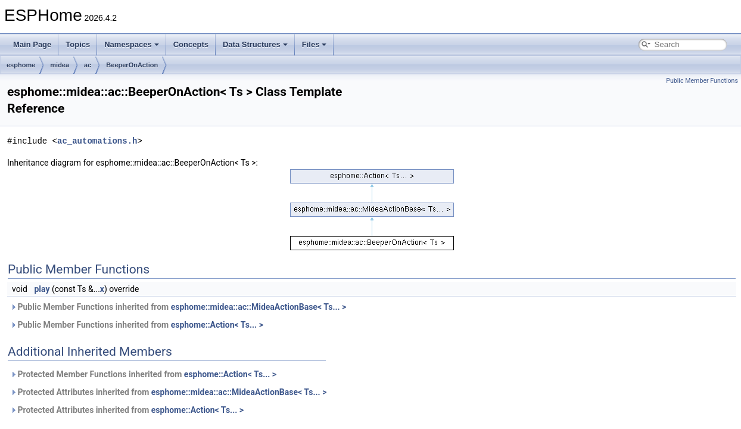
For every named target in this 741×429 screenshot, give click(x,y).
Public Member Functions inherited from (178, 307)
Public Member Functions (702, 81)
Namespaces (131, 44)
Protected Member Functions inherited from (143, 374)
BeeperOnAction (132, 65)
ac (87, 65)
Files (314, 44)
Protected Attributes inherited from (168, 392)
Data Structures (255, 44)
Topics (78, 44)
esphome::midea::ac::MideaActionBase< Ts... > (259, 307)
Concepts (190, 44)
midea (59, 65)
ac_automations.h (97, 141)
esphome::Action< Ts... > (217, 324)
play (41, 289)
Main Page (32, 44)
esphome (21, 65)
